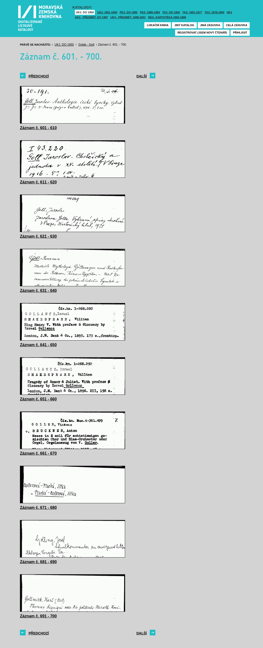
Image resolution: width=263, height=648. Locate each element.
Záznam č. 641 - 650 (38, 345)
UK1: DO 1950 (85, 12)
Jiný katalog (184, 25)
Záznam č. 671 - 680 (38, 507)
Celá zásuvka (236, 25)
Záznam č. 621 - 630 (38, 236)
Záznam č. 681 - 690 (38, 562)
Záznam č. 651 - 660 (38, 399)
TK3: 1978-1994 (214, 12)
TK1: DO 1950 (171, 12)
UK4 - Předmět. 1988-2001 (128, 17)
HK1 (229, 12)
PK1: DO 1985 (128, 12)
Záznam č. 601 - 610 (38, 128)
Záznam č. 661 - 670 (38, 453)
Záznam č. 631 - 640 (38, 290)
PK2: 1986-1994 (150, 12)
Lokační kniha (157, 25)
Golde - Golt (86, 44)
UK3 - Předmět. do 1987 (91, 17)
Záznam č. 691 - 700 (38, 616)
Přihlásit (240, 32)
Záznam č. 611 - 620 (38, 182)
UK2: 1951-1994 (107, 12)
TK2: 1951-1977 (192, 12)
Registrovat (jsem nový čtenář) (202, 32)
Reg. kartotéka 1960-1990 (167, 17)
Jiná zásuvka (210, 25)
